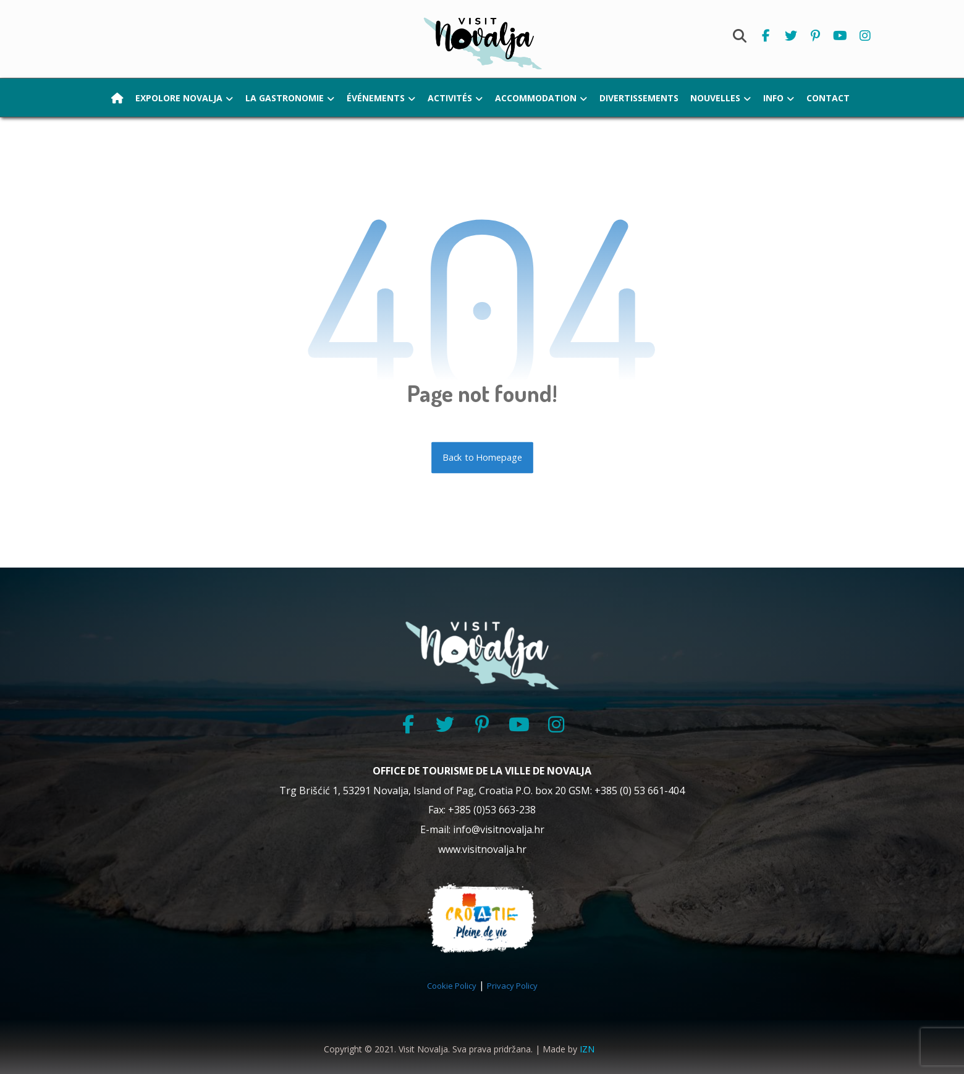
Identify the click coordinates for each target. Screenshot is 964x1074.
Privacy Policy (512, 986)
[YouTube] (519, 724)
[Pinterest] (815, 35)
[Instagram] (865, 35)
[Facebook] (766, 35)
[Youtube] (840, 35)
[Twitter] (791, 35)
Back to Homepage (482, 457)
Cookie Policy (451, 986)
